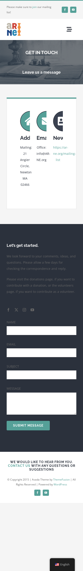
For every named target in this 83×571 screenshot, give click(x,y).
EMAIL (11, 344)
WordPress (60, 484)
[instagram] (24, 310)
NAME (11, 322)
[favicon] (14, 24)
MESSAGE (14, 388)
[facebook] (65, 10)
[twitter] (16, 310)
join (34, 7)
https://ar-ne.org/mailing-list (64, 153)
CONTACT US (19, 466)
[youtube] (73, 10)
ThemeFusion (61, 479)
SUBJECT (13, 366)
